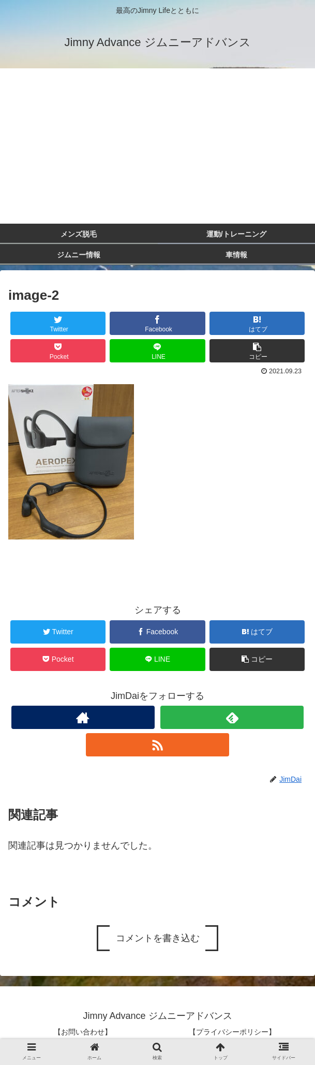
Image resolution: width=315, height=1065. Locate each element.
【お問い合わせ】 (83, 1032)
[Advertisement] (157, 146)
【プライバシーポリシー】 (232, 1032)
